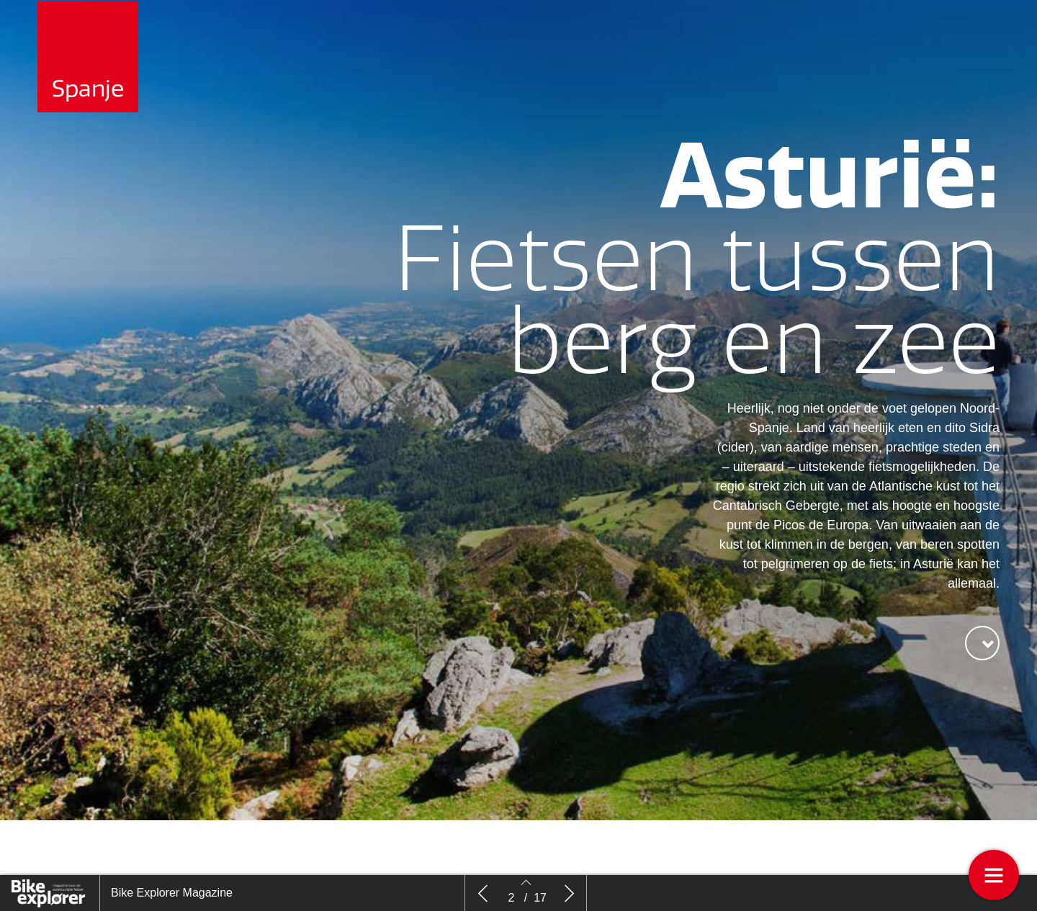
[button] (982, 657)
